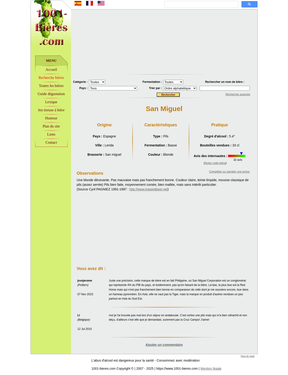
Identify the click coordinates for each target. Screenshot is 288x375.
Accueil (51, 69)
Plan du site (51, 126)
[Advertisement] (51, 178)
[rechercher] (201, 4)
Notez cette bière (215, 163)
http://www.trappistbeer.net (148, 189)
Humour (51, 118)
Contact (51, 142)
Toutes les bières (51, 86)
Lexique (51, 102)
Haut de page (248, 356)
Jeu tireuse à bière (51, 110)
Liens (51, 134)
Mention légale (210, 368)
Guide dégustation (51, 94)
